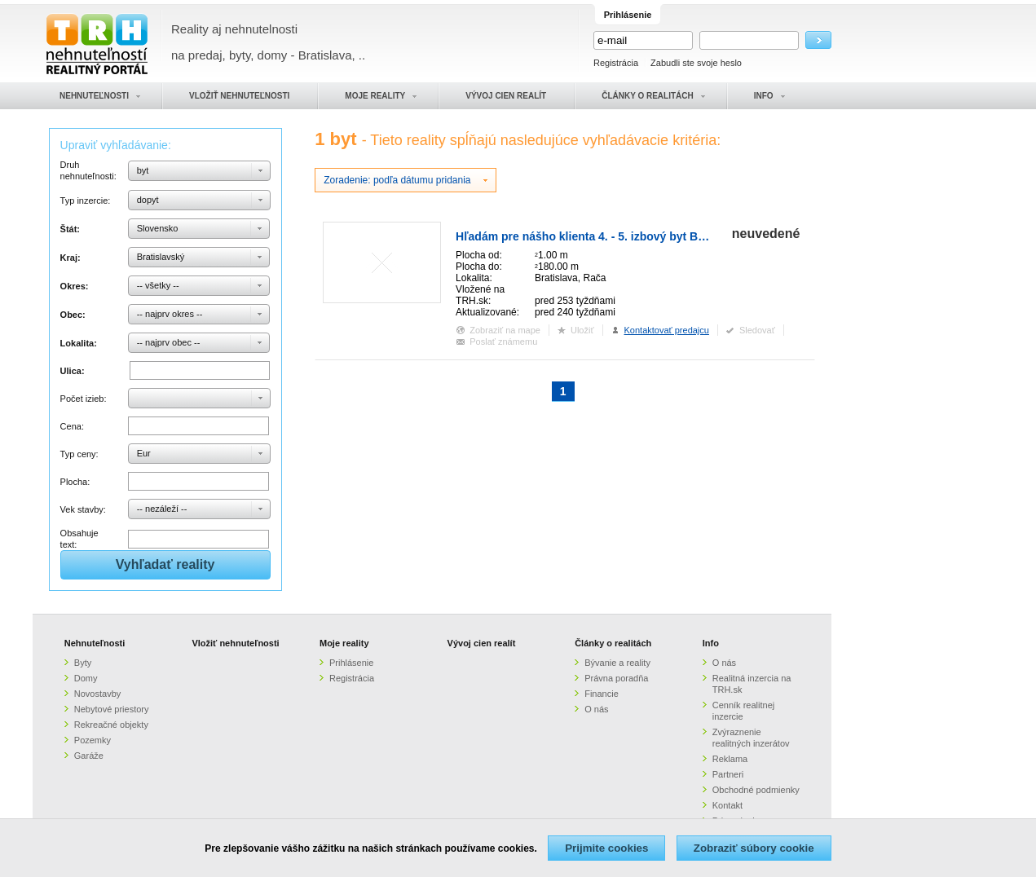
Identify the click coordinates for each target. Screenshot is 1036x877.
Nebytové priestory (111, 709)
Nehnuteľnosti (95, 643)
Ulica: (72, 371)
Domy (86, 678)
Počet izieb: (83, 398)
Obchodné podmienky (756, 790)
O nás (596, 709)
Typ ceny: (79, 454)
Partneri (728, 774)
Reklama (729, 759)
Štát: (70, 229)
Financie (601, 694)
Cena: (72, 426)
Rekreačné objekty (111, 724)
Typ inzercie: (85, 200)
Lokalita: (78, 343)
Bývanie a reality (617, 663)
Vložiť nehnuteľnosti (235, 643)
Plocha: (75, 482)
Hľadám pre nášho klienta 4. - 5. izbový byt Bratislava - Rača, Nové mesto (654, 236)
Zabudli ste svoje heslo (696, 63)
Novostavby (97, 694)
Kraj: (70, 257)
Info (711, 643)
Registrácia (615, 63)
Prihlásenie (351, 663)
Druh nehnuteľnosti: (88, 170)
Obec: (73, 315)
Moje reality (344, 643)
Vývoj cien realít (481, 643)
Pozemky (92, 740)
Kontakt (727, 805)
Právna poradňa (616, 678)
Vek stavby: (83, 509)
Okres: (74, 286)
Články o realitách (613, 643)
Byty (82, 663)
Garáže (89, 755)
